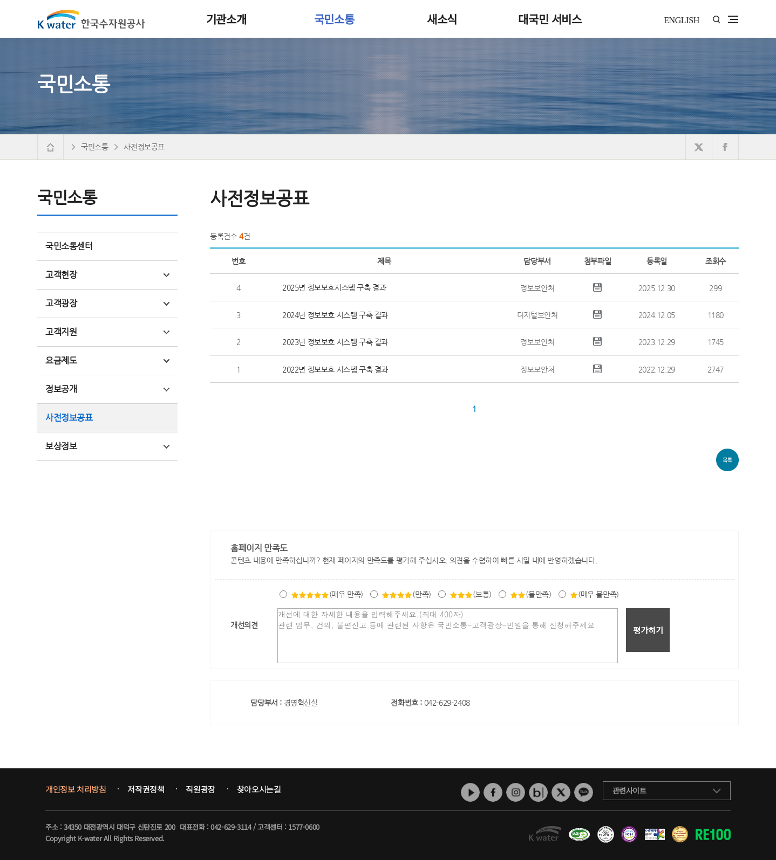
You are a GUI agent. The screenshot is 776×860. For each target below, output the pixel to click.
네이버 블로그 (538, 792)
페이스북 (493, 792)
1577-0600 (303, 827)
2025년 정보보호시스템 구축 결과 (334, 287)
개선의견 (243, 625)
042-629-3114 (230, 827)
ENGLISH (681, 20)
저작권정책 (145, 789)
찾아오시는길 (259, 789)
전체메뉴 (733, 19)
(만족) (406, 594)
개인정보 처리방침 (75, 789)
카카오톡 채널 (583, 792)
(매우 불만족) (594, 594)
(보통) (470, 594)
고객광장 (107, 303)
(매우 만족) (327, 594)
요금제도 (107, 360)
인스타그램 (515, 792)
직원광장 (200, 789)
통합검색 (716, 19)
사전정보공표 (69, 417)
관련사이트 (629, 790)
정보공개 (107, 389)
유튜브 (470, 792)
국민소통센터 (69, 246)
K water (91, 19)
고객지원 (107, 332)
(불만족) (530, 594)
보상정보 (107, 446)
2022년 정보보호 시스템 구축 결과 (335, 369)
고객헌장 (107, 275)
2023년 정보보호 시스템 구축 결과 (335, 342)
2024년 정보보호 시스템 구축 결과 (335, 315)
